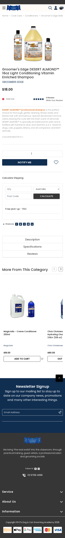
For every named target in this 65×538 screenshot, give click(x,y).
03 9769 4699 (32, 475)
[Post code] (18, 196)
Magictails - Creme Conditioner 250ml (20, 333)
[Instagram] (24, 224)
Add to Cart (22, 358)
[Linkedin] (32, 224)
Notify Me (24, 162)
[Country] (46, 189)
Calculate (46, 196)
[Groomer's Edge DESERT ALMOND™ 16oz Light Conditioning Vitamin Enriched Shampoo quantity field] (32, 154)
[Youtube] (28, 224)
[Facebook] (16, 224)
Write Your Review (54, 100)
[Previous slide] (54, 269)
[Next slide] (61, 269)
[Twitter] (20, 224)
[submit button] (60, 412)
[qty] (18, 189)
